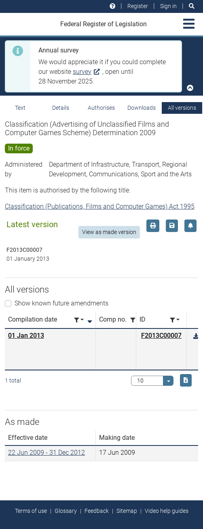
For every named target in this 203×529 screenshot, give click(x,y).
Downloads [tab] (141, 108)
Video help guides (166, 511)
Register (137, 6)
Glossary (66, 511)
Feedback (97, 511)
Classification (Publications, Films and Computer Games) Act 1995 (100, 206)
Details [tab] (60, 108)
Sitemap (126, 511)
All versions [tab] (182, 108)
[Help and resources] (112, 6)
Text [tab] (20, 108)
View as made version (109, 232)
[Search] (191, 6)
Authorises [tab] (101, 108)
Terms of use (31, 511)
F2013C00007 (161, 335)
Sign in (168, 6)
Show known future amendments (61, 303)
